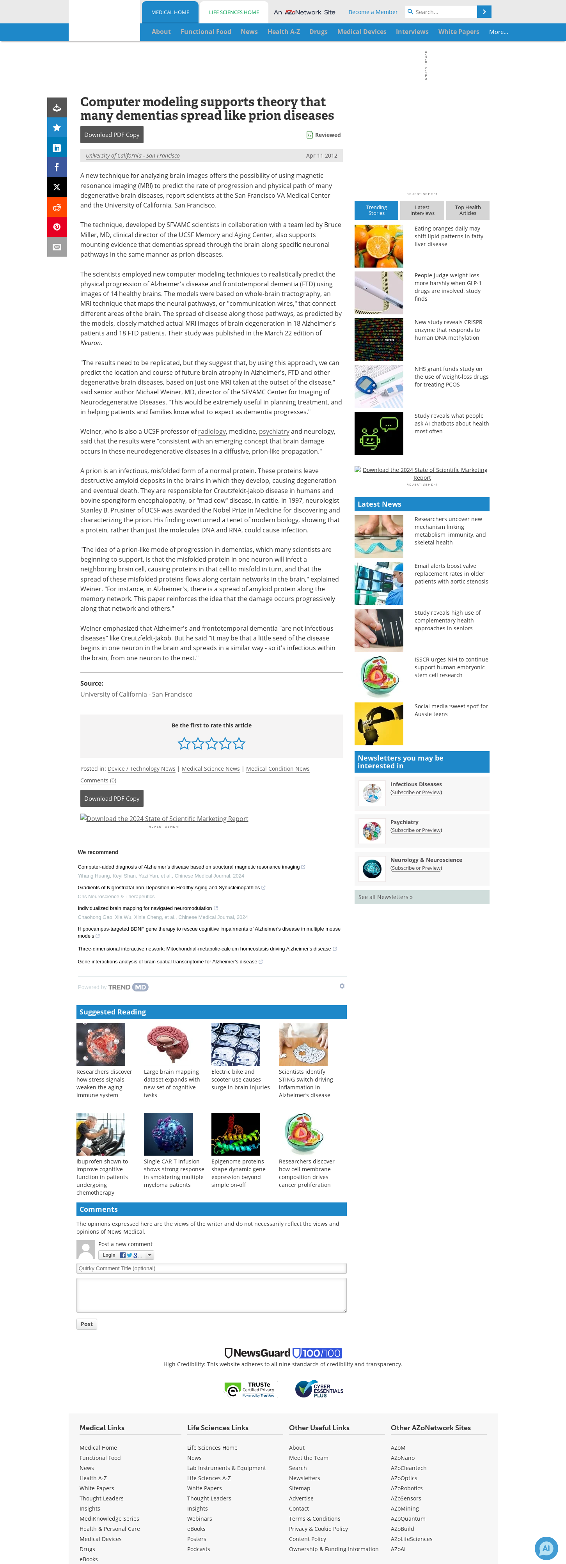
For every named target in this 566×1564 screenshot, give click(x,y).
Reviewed (328, 134)
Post (87, 1183)
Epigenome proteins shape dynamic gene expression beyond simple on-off (238, 1032)
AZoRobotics (407, 1347)
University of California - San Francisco (133, 155)
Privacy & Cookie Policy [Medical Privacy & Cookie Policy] (318, 1388)
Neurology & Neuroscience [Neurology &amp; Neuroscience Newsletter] (426, 1078)
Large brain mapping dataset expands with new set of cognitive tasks (172, 942)
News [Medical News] (87, 1327)
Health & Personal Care (110, 1388)
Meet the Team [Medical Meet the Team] (308, 1317)
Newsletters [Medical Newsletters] (304, 1337)
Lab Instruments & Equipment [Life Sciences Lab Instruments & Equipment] (226, 1327)
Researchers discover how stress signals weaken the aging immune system (104, 942)
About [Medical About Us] (297, 1307)
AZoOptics (404, 1337)
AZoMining (405, 1368)
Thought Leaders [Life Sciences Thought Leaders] (209, 1358)
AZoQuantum (408, 1378)
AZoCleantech (409, 1327)
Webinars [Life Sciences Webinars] (199, 1378)
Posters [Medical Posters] (89, 1429)
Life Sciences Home (234, 12)
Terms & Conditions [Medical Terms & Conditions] (315, 1378)
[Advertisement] (211, 828)
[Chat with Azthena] (546, 1548)
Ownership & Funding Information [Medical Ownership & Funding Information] (334, 1408)
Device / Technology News (142, 768)
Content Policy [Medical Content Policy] (307, 1398)
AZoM (398, 1307)
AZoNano (403, 1317)
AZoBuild (402, 1388)
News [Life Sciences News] (194, 1317)
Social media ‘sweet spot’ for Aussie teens (451, 928)
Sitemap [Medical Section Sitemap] (300, 1347)
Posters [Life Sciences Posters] (196, 1398)
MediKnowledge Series (109, 1378)
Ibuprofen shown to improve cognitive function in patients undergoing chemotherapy (102, 1036)
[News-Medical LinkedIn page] (145, 1504)
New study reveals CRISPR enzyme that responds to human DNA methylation (449, 329)
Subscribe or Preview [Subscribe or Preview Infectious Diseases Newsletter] (416, 1010)
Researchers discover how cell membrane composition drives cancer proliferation (307, 1032)
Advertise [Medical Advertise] (301, 1358)
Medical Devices (101, 1398)
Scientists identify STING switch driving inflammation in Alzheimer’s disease (306, 942)
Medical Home (170, 12)
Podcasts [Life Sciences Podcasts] (198, 1408)
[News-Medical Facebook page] (112, 1504)
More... (464, 31)
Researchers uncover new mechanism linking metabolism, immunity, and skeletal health (450, 749)
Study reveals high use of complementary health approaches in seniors (448, 838)
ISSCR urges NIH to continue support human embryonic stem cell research (451, 885)
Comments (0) (98, 780)
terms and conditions (451, 1470)
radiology (212, 431)
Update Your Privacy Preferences (432, 1501)
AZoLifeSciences (412, 1398)
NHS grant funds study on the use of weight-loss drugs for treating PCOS (452, 376)
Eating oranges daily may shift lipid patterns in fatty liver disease (449, 236)
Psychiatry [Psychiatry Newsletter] (404, 1040)
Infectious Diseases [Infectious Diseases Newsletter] (416, 1002)
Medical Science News (211, 768)
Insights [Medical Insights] (90, 1368)
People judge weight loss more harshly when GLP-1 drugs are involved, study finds (448, 286)
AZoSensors (406, 1358)
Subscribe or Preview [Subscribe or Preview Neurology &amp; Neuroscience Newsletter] (416, 1086)
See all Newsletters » (385, 1115)
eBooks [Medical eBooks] (89, 1418)
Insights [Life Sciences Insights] (197, 1368)
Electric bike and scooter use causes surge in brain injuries (240, 938)
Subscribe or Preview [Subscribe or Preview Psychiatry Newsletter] (416, 1048)
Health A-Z (93, 1337)
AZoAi (398, 1408)
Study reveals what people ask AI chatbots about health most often (452, 423)
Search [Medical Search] (298, 1327)
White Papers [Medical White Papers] (97, 1347)
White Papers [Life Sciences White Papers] (204, 1347)
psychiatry (274, 431)
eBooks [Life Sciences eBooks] (196, 1388)
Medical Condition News (278, 768)
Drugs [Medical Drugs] (87, 1408)
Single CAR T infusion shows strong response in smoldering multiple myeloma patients (174, 1032)
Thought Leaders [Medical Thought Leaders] (102, 1358)
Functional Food (100, 1317)
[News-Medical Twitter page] (128, 1504)
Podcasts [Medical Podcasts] (91, 1439)
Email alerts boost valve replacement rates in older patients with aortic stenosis (451, 791)
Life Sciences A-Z (209, 1337)
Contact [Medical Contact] (299, 1368)
